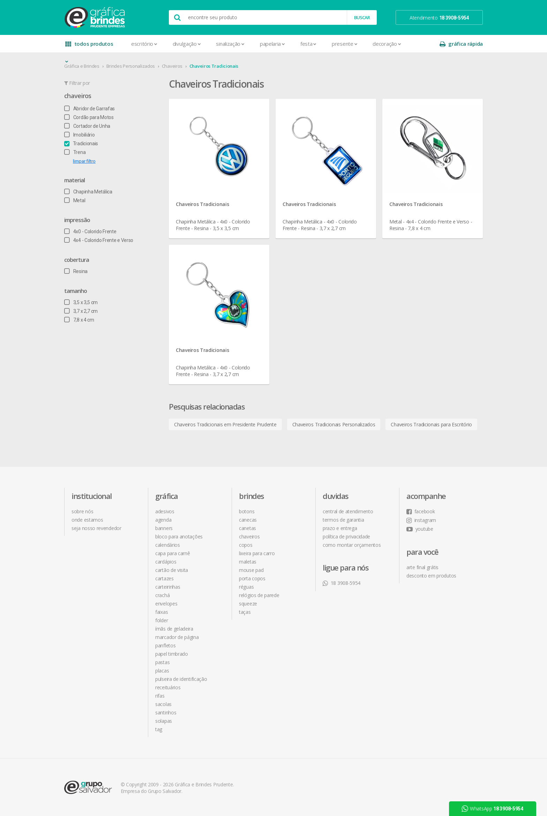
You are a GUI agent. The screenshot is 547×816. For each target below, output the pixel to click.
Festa (308, 43)
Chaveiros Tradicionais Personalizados (333, 424)
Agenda (163, 519)
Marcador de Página (177, 637)
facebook (420, 511)
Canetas (247, 528)
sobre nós (82, 511)
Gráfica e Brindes (81, 66)
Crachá (162, 595)
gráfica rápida (461, 43)
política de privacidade (346, 536)
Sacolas (163, 704)
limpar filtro (84, 161)
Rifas (160, 695)
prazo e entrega (340, 528)
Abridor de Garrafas (89, 108)
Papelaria (272, 43)
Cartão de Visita (171, 570)
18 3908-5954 (341, 583)
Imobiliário (79, 135)
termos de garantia (343, 519)
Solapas (163, 721)
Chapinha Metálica (88, 191)
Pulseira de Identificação (181, 679)
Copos (246, 545)
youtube (419, 528)
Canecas (248, 519)
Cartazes (164, 578)
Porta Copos (252, 578)
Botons (246, 511)
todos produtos (89, 46)
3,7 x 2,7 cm (81, 311)
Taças (245, 612)
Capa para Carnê (172, 553)
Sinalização (230, 43)
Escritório (144, 43)
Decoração (387, 43)
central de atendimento (348, 511)
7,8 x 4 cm (79, 320)
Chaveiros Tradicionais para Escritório (431, 424)
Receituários (167, 687)
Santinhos (165, 712)
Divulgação (187, 43)
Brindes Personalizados (130, 66)
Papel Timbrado (171, 653)
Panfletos (165, 645)
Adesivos (164, 511)
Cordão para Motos (89, 117)
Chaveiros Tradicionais (213, 66)
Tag (158, 729)
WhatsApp (492, 809)
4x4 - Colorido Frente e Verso (98, 240)
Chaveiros (172, 66)
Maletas (247, 561)
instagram (421, 520)
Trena (74, 152)
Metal (74, 200)
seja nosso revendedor (96, 528)
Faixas (161, 612)
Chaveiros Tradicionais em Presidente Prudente (225, 424)
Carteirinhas (167, 586)
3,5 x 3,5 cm (81, 302)
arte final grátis (422, 567)
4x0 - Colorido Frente (90, 231)
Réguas (246, 586)
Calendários (167, 545)
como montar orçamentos (352, 545)
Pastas (162, 662)
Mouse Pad (251, 570)
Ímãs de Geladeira (174, 628)
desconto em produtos (431, 575)
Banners (164, 528)
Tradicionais (81, 143)
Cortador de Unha (87, 126)
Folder (161, 620)
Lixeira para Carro (257, 553)
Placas (162, 670)
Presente (344, 43)
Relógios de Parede (259, 595)
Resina (76, 271)
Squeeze (248, 603)
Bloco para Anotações (179, 536)
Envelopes (166, 603)
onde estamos (87, 519)
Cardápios (165, 561)
